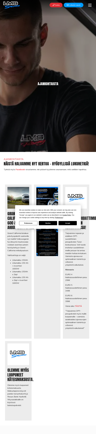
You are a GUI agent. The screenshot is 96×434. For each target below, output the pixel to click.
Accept (67, 223)
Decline (48, 223)
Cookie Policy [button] (66, 215)
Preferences (28, 223)
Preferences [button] (59, 217)
